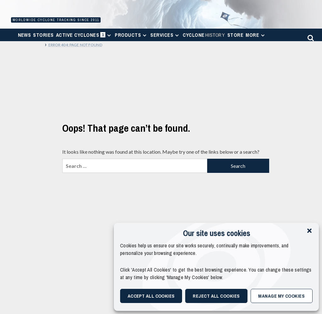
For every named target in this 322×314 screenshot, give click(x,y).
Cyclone (204, 34)
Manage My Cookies (281, 296)
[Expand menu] (109, 35)
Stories (43, 34)
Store (235, 34)
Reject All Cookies (216, 296)
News (24, 34)
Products (131, 34)
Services (165, 34)
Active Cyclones (84, 36)
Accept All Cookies (151, 296)
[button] (309, 231)
